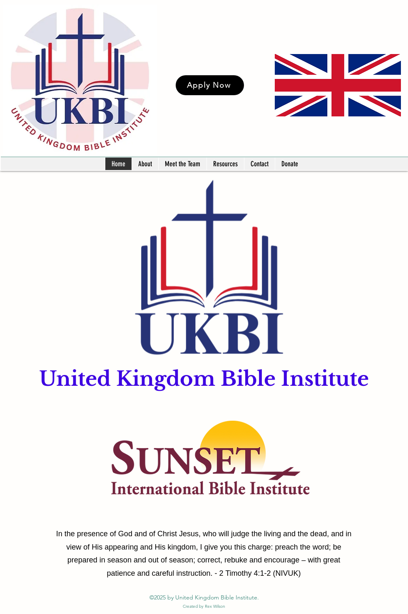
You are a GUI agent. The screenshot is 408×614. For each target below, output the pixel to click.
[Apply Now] (210, 85)
